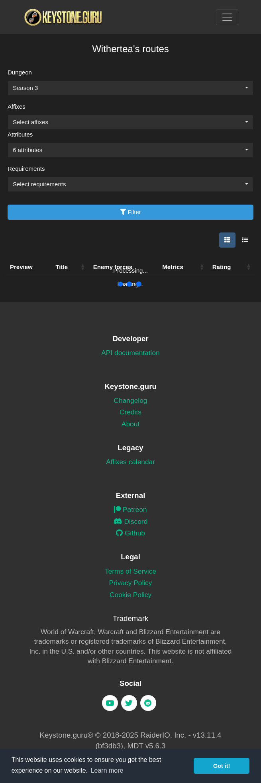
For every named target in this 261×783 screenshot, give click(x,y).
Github (130, 533)
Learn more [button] (107, 770)
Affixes (17, 106)
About (130, 424)
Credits (130, 412)
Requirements (26, 168)
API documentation (130, 353)
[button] (82, 267)
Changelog (130, 400)
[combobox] (130, 88)
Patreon (130, 510)
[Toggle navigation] (227, 17)
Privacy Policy (130, 583)
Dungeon (20, 72)
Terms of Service (130, 571)
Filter (130, 212)
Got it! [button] (221, 766)
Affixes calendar (130, 462)
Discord (131, 521)
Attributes (20, 134)
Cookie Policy (130, 595)
